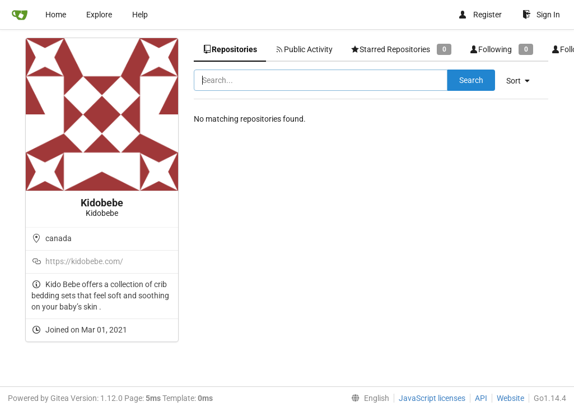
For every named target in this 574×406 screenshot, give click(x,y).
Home (55, 14)
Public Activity (304, 49)
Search (471, 80)
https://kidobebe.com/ (84, 261)
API (481, 398)
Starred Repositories (401, 49)
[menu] (522, 81)
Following (501, 49)
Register (480, 14)
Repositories (230, 49)
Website (510, 398)
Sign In (541, 14)
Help (140, 14)
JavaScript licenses (432, 398)
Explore (99, 14)
